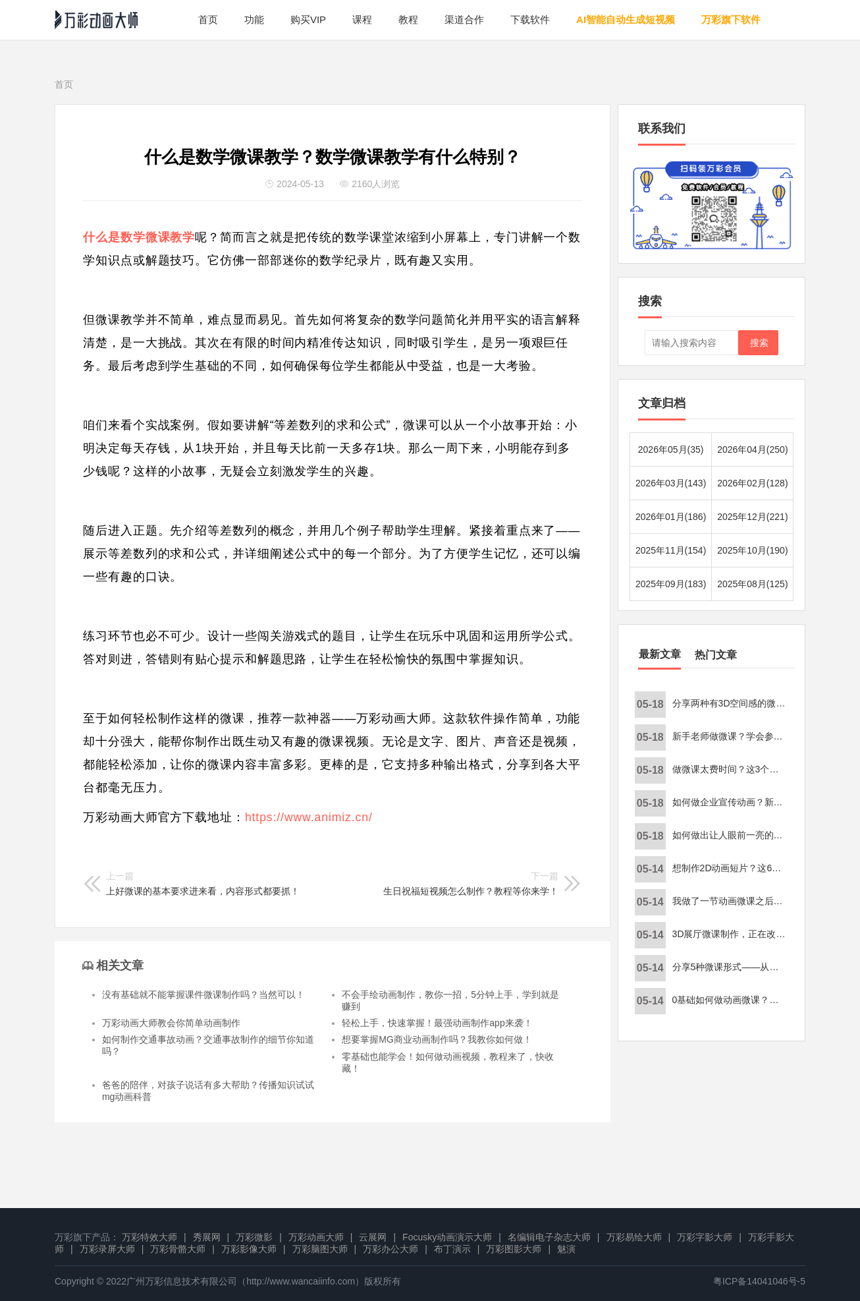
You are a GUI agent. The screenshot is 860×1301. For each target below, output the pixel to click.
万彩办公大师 (390, 1249)
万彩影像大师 (249, 1249)
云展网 (373, 1237)
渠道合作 (464, 19)
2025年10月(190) (752, 550)
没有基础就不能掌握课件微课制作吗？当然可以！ (203, 994)
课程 (362, 19)
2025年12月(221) (752, 516)
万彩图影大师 (513, 1249)
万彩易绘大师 (634, 1237)
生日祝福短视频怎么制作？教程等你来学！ (470, 883)
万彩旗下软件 (731, 19)
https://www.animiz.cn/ (309, 817)
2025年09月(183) (670, 584)
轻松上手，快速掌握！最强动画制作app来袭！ (437, 1023)
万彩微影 (254, 1237)
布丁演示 (452, 1249)
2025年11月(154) (670, 550)
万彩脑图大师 (320, 1249)
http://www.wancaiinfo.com (300, 1281)
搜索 (759, 342)
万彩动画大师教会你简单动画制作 (171, 1023)
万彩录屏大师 (107, 1249)
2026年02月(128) (752, 483)
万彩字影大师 (704, 1237)
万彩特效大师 (149, 1237)
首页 (208, 19)
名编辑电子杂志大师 (549, 1237)
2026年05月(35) (671, 449)
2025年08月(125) (752, 584)
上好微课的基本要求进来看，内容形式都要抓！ (203, 883)
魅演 (566, 1249)
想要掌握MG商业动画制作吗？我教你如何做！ (437, 1039)
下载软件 (530, 19)
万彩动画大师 (316, 1237)
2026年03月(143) (670, 483)
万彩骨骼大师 (177, 1249)
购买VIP (308, 19)
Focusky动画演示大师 (447, 1237)
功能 (254, 19)
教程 (408, 19)
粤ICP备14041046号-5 (759, 1281)
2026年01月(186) (670, 516)
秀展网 (207, 1237)
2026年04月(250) (752, 449)
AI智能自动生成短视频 (625, 19)
